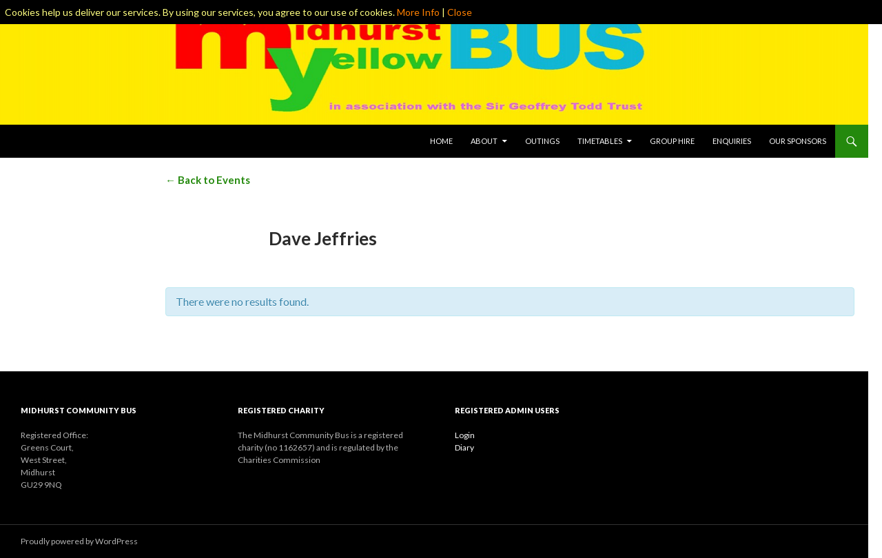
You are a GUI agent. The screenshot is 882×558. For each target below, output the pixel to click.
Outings (542, 140)
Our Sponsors (797, 140)
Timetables (599, 140)
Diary (464, 447)
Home (441, 140)
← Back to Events (207, 180)
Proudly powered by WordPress (79, 541)
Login (465, 435)
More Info (418, 12)
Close (459, 12)
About (484, 140)
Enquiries (731, 140)
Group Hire (672, 140)
